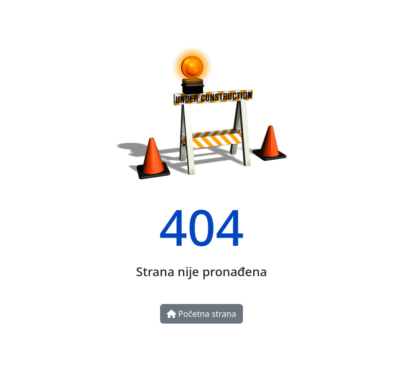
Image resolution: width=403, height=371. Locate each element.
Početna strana (201, 313)
